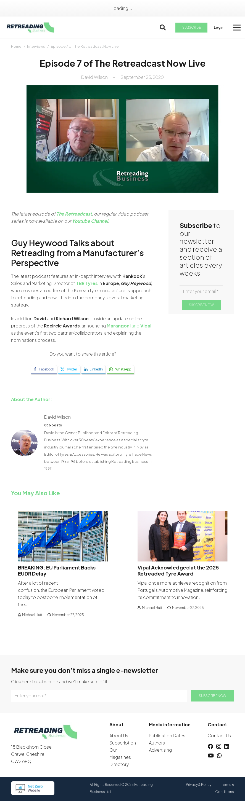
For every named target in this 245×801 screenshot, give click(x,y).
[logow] (30, 27)
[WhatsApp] (219, 755)
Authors (157, 743)
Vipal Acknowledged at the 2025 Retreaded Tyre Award (178, 570)
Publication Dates (167, 735)
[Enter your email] (201, 291)
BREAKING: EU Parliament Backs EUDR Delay (57, 570)
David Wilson (94, 77)
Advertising (160, 750)
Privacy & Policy (198, 785)
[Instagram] (218, 746)
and (129, 326)
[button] (162, 27)
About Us (118, 735)
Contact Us (219, 735)
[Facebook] (210, 746)
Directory (119, 764)
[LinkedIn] (226, 746)
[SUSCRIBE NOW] (201, 305)
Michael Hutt (32, 614)
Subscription (122, 743)
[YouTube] (211, 755)
